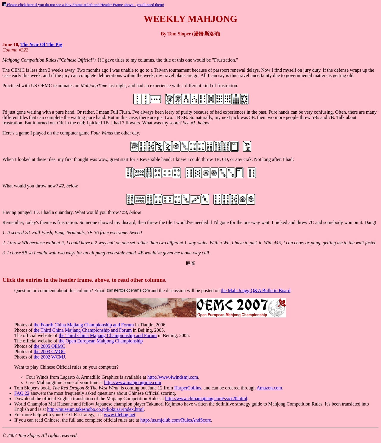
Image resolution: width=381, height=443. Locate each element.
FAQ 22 (21, 393)
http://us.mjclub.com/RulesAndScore (175, 419)
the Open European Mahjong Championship (101, 340)
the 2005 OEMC (49, 346)
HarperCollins (187, 387)
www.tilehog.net (119, 414)
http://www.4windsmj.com (172, 377)
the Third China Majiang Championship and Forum (83, 330)
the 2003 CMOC (49, 351)
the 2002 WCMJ (49, 356)
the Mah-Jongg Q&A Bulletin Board (256, 290)
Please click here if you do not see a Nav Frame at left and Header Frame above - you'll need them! (83, 4)
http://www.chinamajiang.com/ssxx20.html (206, 398)
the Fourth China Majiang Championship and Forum (84, 324)
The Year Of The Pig (41, 44)
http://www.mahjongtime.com (132, 382)
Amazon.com (269, 387)
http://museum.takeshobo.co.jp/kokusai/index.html (95, 409)
